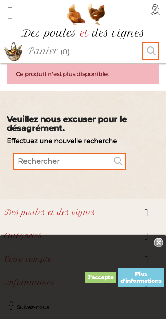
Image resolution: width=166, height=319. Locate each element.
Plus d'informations (140, 277)
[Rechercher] (69, 161)
